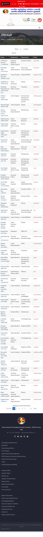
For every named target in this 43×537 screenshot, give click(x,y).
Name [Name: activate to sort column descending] (2, 57)
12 (31, 408)
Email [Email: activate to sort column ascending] (35, 57)
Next (35, 408)
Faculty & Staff (11, 39)
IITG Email (26, 4)
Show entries (21, 49)
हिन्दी (20, 4)
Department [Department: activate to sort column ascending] (25, 57)
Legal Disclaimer (5, 528)
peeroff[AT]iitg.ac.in (29, 432)
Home (3, 39)
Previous (8, 408)
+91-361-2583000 (14, 432)
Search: (21, 53)
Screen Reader (35, 4)
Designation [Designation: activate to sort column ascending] (14, 57)
